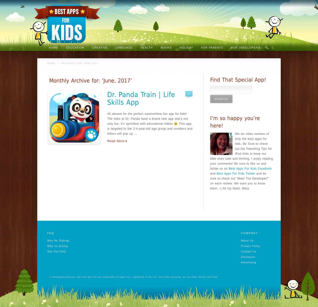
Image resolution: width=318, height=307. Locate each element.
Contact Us (248, 251)
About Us (247, 240)
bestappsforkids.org (63, 277)
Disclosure (248, 256)
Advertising (248, 262)
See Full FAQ (56, 251)
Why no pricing (57, 246)
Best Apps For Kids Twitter (236, 173)
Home (51, 63)
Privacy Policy (250, 246)
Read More (115, 141)
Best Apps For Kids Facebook (250, 168)
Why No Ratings (58, 240)
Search (266, 48)
